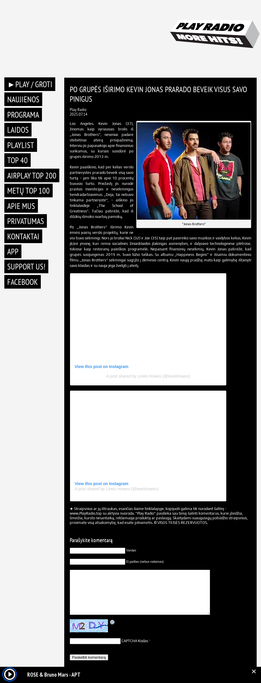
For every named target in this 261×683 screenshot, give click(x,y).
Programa (23, 114)
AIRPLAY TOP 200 (31, 175)
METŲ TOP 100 (28, 190)
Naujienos (23, 99)
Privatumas (25, 221)
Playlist (20, 145)
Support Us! (26, 266)
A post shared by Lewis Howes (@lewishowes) (148, 376)
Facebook (22, 281)
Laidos (18, 129)
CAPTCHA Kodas (135, 641)
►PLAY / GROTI (29, 84)
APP (13, 251)
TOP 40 (17, 160)
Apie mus (21, 206)
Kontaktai (23, 236)
